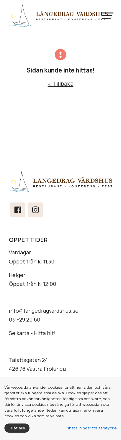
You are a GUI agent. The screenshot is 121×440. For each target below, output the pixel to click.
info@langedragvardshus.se (44, 310)
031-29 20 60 (24, 319)
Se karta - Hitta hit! (32, 333)
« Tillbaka (60, 84)
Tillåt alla (17, 428)
